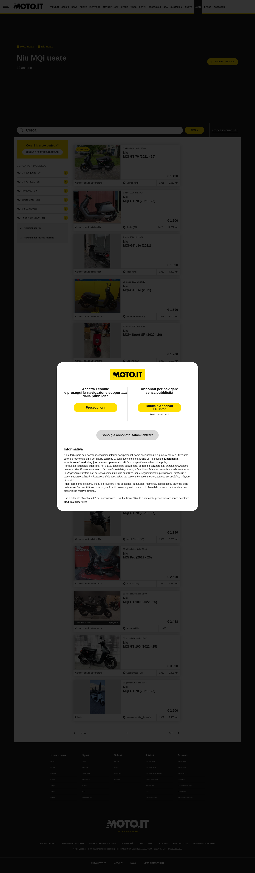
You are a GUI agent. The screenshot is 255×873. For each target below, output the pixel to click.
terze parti (118, 466)
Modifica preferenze (75, 502)
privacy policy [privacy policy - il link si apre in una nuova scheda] (166, 455)
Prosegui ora (95, 407)
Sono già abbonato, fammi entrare (127, 435)
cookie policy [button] (161, 462)
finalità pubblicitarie (161, 473)
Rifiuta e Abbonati (159, 407)
